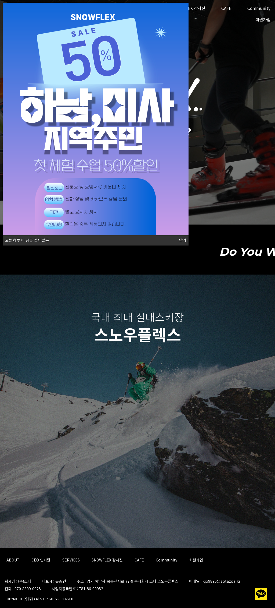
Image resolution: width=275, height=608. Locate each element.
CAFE (226, 8)
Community (258, 8)
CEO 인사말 (40, 560)
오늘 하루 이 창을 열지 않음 (26, 239)
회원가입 (262, 19)
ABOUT (13, 560)
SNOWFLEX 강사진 (107, 560)
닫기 (182, 240)
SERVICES (71, 560)
